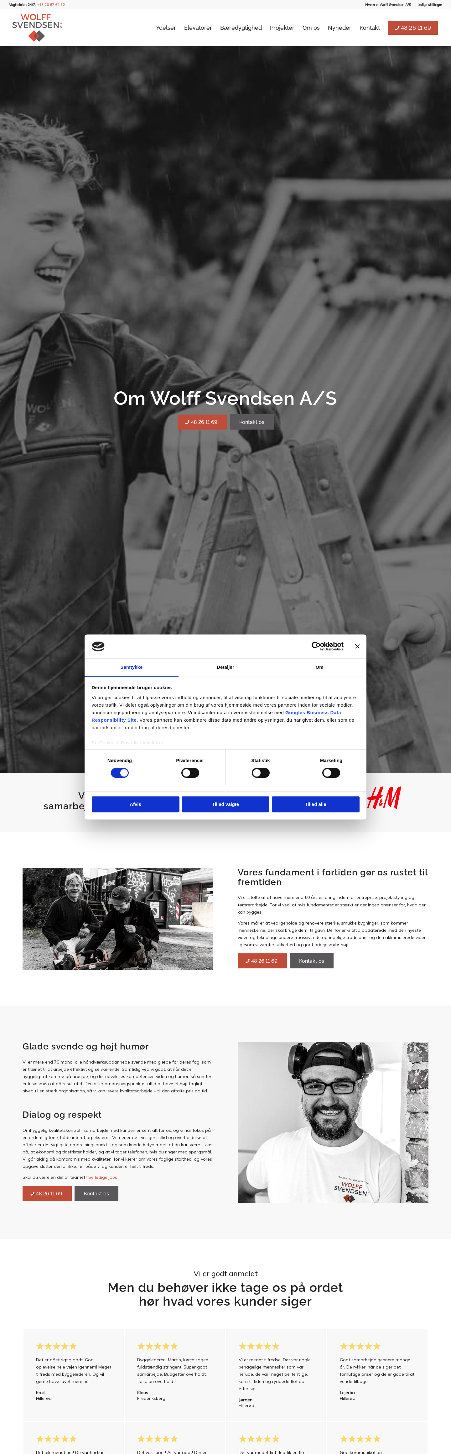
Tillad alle (315, 804)
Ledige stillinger (429, 5)
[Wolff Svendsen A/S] (37, 27)
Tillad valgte (225, 804)
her (160, 742)
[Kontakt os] (252, 422)
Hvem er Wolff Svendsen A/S (388, 5)
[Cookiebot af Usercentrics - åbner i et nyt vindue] (316, 646)
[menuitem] (388, 4)
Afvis (135, 804)
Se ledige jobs (102, 1177)
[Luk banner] (357, 646)
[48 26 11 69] (202, 422)
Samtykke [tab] (132, 667)
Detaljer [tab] (225, 667)
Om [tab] (319, 667)
